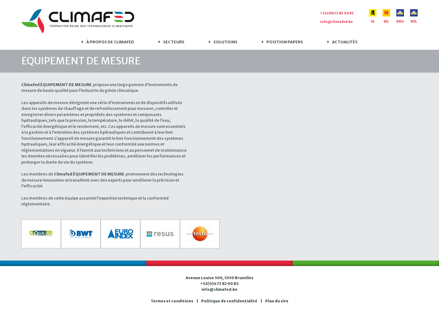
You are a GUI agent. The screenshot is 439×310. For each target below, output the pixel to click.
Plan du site (276, 301)
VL (373, 16)
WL (386, 16)
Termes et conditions (172, 301)
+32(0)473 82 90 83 (337, 13)
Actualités (345, 42)
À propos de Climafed (110, 42)
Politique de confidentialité (229, 301)
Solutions (225, 42)
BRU (400, 16)
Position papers (284, 42)
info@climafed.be (336, 22)
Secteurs (173, 42)
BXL (414, 16)
